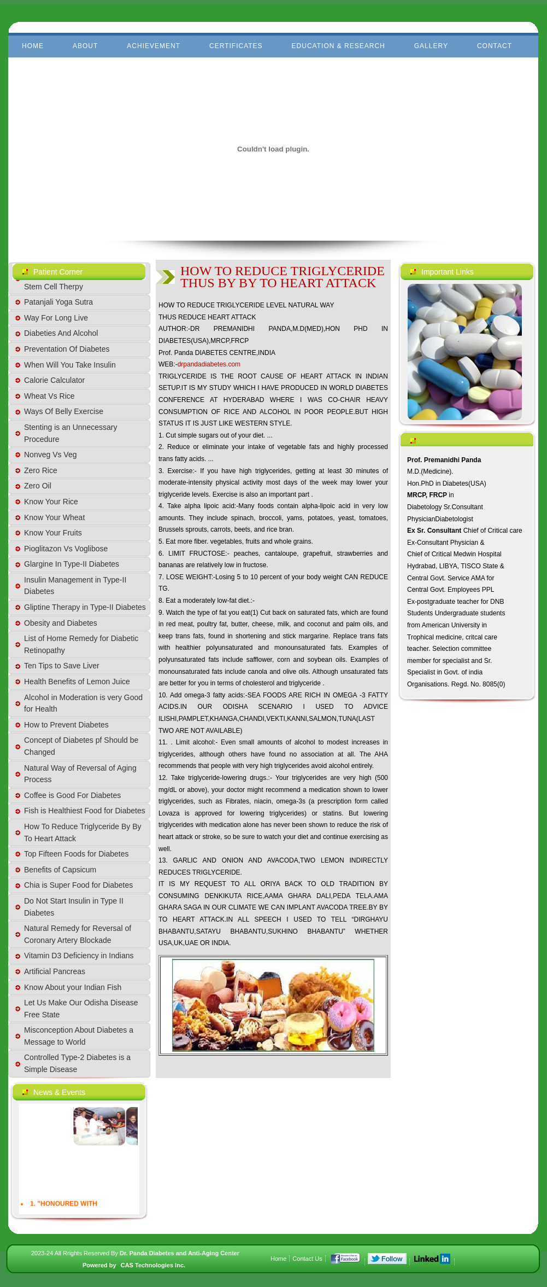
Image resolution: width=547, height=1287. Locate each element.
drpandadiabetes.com (209, 364)
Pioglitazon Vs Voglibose (66, 548)
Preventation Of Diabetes (66, 349)
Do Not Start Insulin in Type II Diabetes (73, 906)
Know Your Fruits (53, 532)
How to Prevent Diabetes (66, 724)
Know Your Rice (51, 501)
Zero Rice (40, 470)
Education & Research (338, 46)
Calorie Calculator (54, 380)
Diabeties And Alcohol (61, 333)
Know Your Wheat (54, 517)
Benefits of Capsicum (60, 869)
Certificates (236, 46)
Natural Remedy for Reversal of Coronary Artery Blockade (77, 934)
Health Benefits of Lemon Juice (77, 681)
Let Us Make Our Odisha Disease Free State (81, 1008)
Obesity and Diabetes (60, 623)
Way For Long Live (56, 317)
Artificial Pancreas (54, 971)
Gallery (431, 46)
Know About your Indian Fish (72, 987)
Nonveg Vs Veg (50, 454)
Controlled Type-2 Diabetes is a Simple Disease (77, 1063)
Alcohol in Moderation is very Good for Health (83, 703)
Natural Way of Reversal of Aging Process (80, 774)
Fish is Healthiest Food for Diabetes (84, 810)
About (85, 46)
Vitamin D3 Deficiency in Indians (79, 955)
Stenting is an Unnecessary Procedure (70, 433)
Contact (494, 46)
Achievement (153, 46)
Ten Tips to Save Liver (61, 665)
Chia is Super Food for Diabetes (78, 885)
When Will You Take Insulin (70, 364)
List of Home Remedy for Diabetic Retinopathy (81, 644)
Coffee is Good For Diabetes (72, 795)
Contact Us (307, 1258)
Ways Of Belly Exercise (63, 411)
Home (33, 46)
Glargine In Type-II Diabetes (71, 564)
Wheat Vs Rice (49, 396)
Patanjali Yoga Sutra (58, 302)
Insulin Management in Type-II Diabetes (75, 585)
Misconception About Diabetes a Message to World (78, 1036)
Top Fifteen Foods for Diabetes (76, 853)
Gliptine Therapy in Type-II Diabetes (85, 607)
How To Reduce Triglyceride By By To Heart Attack (83, 832)
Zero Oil (37, 485)
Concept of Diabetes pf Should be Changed (81, 746)
